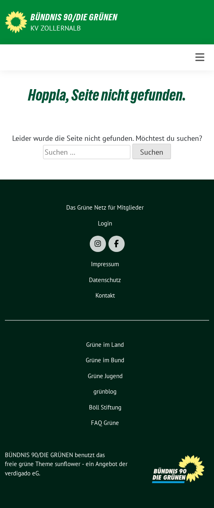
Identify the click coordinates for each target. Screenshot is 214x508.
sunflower (67, 464)
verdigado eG (22, 473)
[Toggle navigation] (199, 57)
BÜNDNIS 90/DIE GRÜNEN (73, 17)
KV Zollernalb (55, 28)
